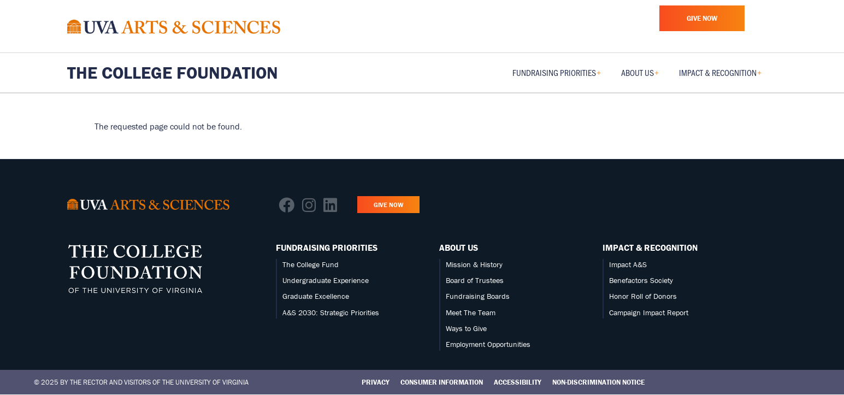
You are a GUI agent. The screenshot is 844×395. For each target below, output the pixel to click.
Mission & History (474, 264)
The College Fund (310, 264)
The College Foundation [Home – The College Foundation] (172, 72)
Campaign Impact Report (648, 312)
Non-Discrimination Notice (598, 382)
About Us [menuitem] (640, 76)
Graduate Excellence (315, 296)
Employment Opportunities (488, 344)
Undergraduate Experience (325, 280)
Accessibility (517, 382)
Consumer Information (441, 382)
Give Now (702, 18)
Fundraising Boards (478, 296)
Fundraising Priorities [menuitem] (556, 76)
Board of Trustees (475, 280)
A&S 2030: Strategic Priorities (330, 312)
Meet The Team (470, 312)
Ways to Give (466, 328)
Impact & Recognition (650, 247)
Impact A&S (628, 264)
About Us (458, 247)
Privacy (375, 382)
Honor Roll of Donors (643, 296)
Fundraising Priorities (326, 247)
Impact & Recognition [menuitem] (720, 76)
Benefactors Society (641, 280)
